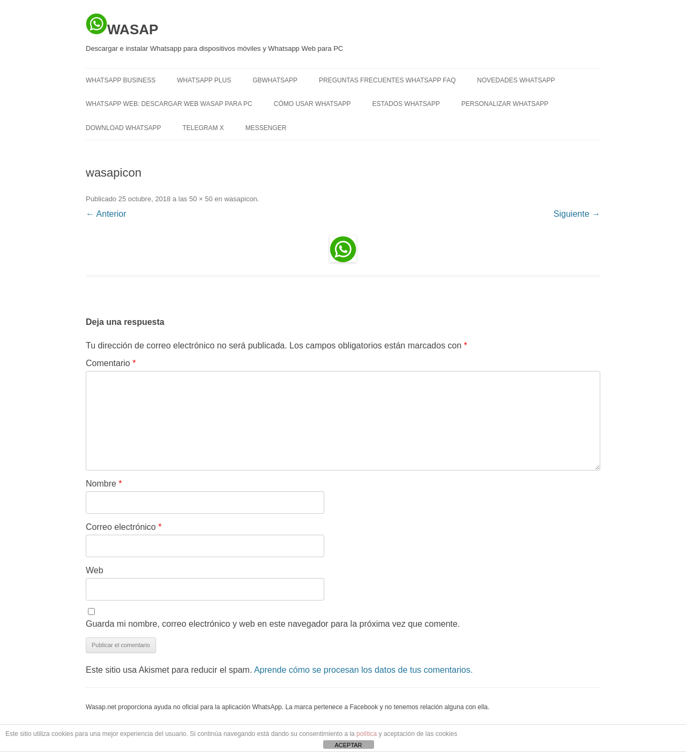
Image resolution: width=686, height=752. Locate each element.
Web (94, 570)
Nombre (104, 483)
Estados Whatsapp (406, 104)
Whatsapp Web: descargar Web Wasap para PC (169, 104)
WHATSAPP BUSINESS (120, 80)
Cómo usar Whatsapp (312, 104)
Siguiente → (577, 213)
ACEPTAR (348, 745)
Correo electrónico (123, 526)
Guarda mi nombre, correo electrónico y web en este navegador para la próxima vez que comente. (273, 623)
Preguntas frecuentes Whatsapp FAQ (387, 80)
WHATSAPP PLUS (204, 80)
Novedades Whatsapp (516, 80)
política (366, 734)
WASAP (122, 25)
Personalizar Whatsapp (504, 104)
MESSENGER (266, 128)
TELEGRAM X (202, 128)
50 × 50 (201, 199)
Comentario (111, 363)
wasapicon (240, 199)
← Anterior (106, 213)
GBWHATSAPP (274, 80)
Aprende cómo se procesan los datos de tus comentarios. (363, 669)
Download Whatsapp (123, 128)
